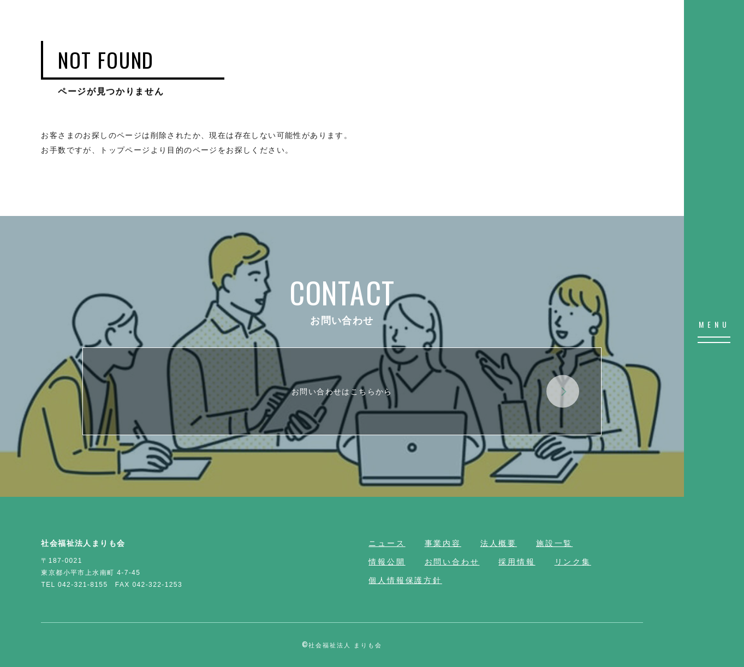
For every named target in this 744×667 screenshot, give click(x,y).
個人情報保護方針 (405, 580)
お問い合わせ (452, 561)
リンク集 (573, 561)
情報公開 (386, 561)
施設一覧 (554, 543)
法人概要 (498, 543)
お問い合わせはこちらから (435, 391)
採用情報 (516, 561)
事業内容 (443, 543)
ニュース (386, 543)
